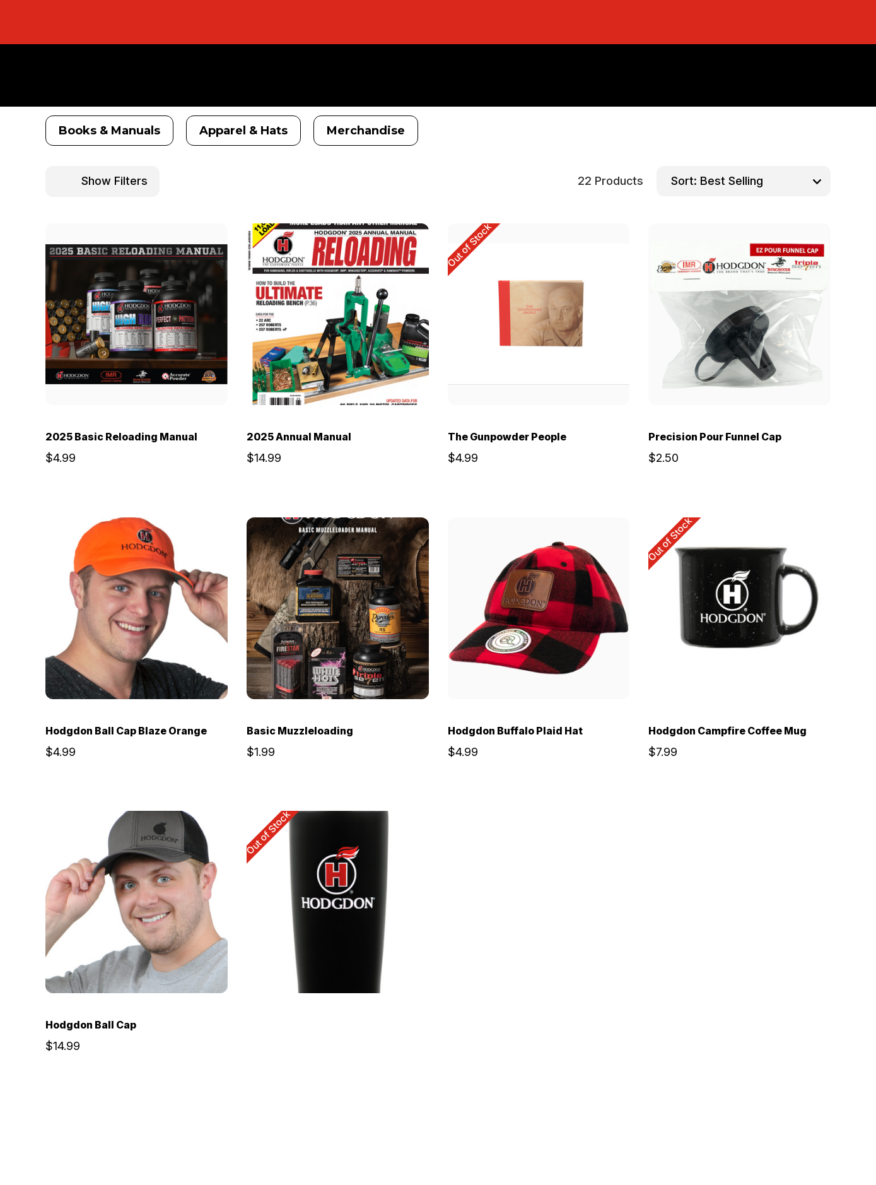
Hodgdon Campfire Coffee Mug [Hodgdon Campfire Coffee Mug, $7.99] (727, 730)
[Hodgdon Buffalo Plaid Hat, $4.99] (539, 608)
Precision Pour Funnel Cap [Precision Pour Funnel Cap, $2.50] (714, 436)
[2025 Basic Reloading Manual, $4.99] (136, 314)
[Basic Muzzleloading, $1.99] (338, 608)
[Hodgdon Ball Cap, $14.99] (136, 902)
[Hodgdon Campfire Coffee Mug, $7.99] (739, 608)
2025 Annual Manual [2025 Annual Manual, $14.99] (299, 436)
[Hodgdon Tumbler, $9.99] (338, 902)
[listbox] (764, 181)
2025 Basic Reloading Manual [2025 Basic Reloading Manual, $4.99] (121, 436)
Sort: (684, 180)
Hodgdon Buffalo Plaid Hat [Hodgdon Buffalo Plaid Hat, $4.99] (515, 730)
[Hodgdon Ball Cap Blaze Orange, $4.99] (136, 608)
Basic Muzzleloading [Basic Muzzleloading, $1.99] (300, 730)
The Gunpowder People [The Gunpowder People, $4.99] (507, 436)
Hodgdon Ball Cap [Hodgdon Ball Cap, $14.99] (90, 1024)
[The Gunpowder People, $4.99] (539, 314)
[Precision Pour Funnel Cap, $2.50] (739, 314)
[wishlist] (183, 246)
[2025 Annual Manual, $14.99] (338, 314)
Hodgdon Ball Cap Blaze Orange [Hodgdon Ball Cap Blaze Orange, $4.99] (126, 730)
